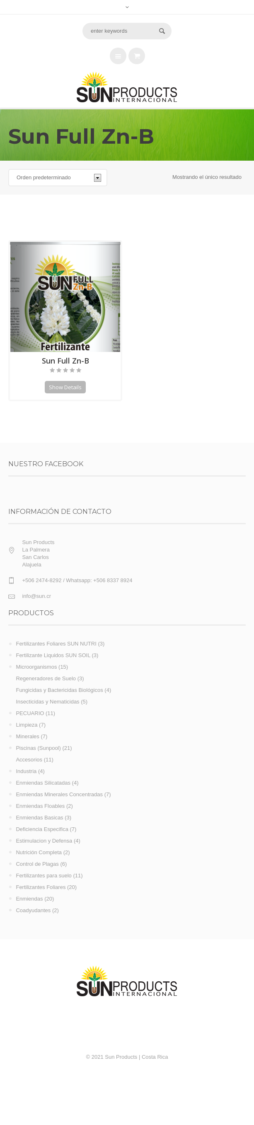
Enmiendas (29, 899)
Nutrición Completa (39, 852)
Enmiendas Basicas (39, 817)
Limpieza (26, 725)
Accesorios (29, 759)
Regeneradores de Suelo (46, 678)
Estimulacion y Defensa (44, 841)
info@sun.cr (36, 596)
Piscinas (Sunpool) (38, 748)
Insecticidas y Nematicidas (47, 702)
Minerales (27, 736)
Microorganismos (36, 667)
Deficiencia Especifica (42, 829)
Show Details (65, 387)
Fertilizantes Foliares (40, 887)
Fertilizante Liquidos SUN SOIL (53, 655)
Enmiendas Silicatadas (43, 783)
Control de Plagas (37, 864)
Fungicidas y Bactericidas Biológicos (59, 690)
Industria (26, 771)
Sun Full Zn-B (65, 361)
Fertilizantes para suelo (43, 875)
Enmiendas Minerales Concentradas (59, 794)
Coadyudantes (33, 910)
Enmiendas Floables (40, 806)
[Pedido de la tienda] (57, 177)
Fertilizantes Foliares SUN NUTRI (56, 644)
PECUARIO (30, 713)
